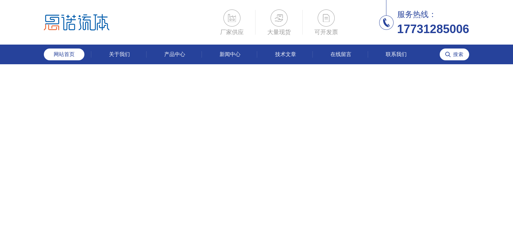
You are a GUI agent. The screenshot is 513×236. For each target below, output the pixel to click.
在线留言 (340, 54)
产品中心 (174, 54)
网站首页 (64, 54)
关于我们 (119, 54)
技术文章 (285, 54)
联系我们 (396, 54)
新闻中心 (230, 54)
